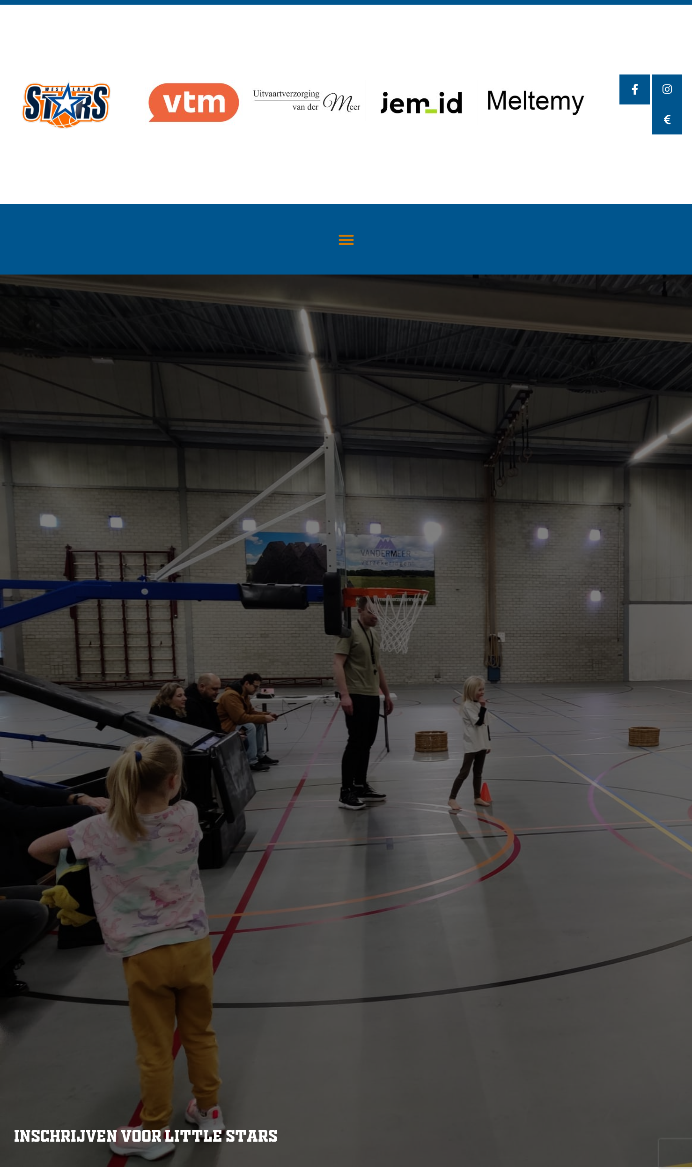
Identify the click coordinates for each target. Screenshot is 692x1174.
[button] (346, 239)
